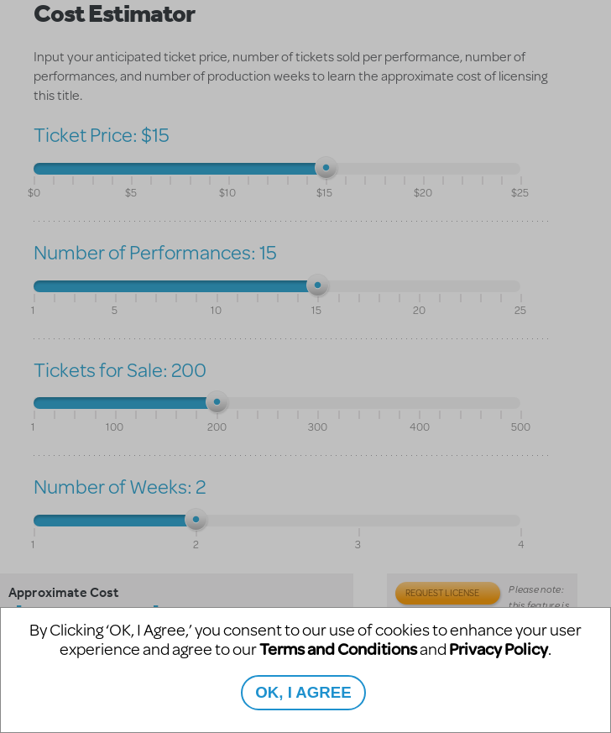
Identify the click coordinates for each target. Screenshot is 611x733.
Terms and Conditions (338, 648)
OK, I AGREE (303, 692)
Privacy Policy (498, 648)
